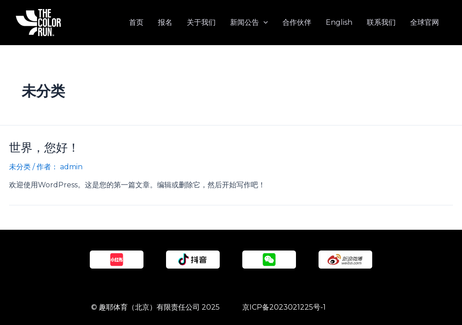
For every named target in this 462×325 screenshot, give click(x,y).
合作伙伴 (296, 22)
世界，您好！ (44, 147)
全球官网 (424, 22)
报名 (165, 22)
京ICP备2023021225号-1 (284, 307)
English (339, 22)
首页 (136, 22)
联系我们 (381, 22)
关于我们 (201, 22)
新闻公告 (249, 22)
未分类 (20, 166)
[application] (263, 22)
